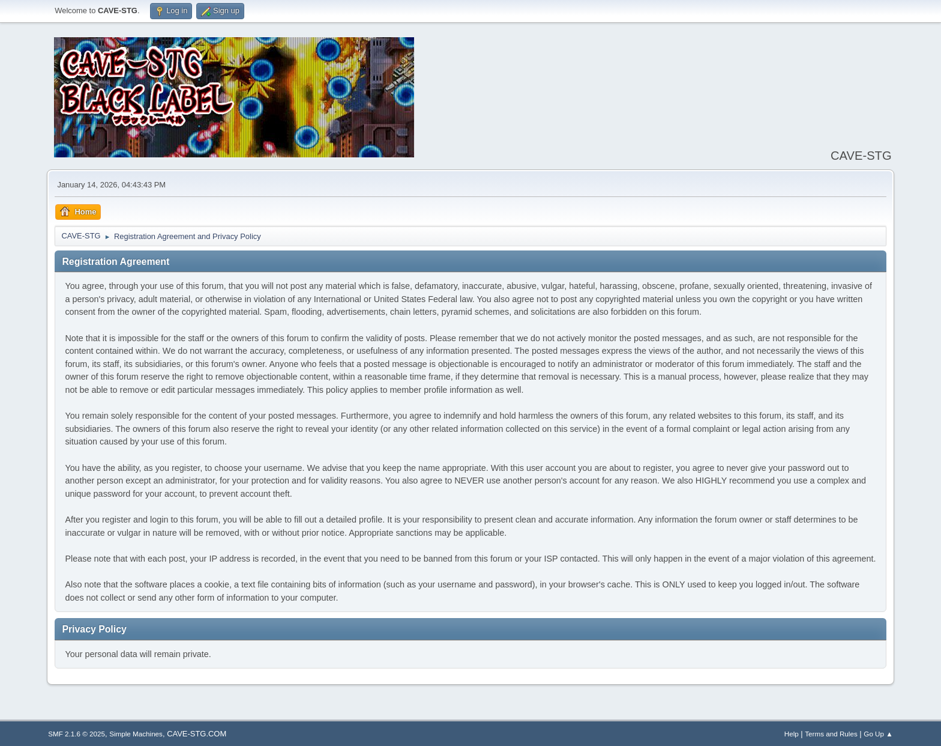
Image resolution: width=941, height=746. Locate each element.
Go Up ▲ (878, 734)
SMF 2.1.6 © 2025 (76, 734)
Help (791, 734)
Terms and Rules (831, 734)
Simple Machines (136, 734)
